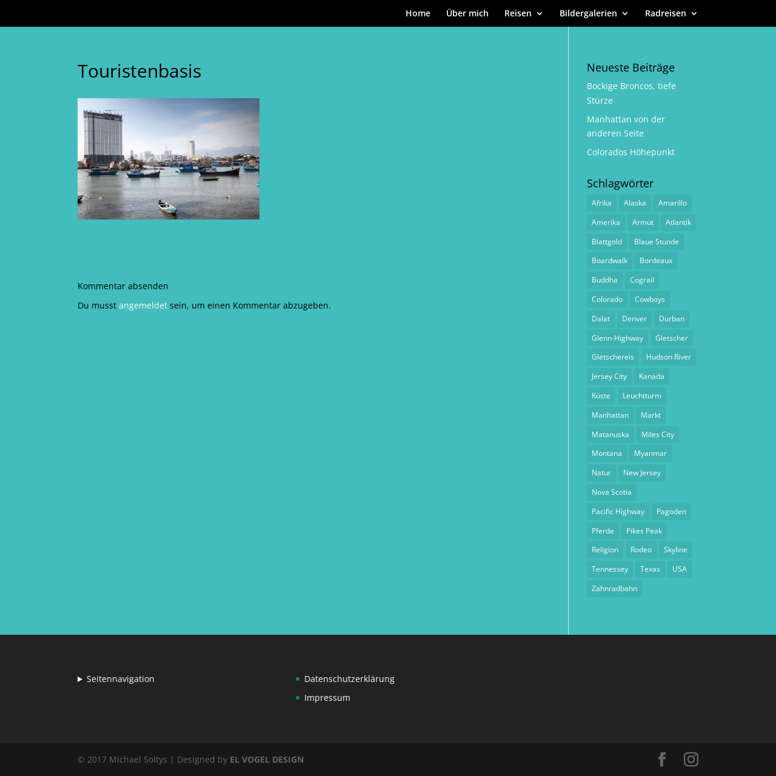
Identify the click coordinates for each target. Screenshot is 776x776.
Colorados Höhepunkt (631, 152)
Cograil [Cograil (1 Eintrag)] (642, 280)
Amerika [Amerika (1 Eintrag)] (606, 222)
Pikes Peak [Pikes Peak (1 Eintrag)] (644, 531)
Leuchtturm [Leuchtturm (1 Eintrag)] (642, 395)
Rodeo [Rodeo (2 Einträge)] (641, 549)
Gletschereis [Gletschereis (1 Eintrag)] (613, 357)
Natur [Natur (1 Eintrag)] (601, 472)
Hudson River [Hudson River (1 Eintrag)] (668, 357)
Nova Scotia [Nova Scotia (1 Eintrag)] (612, 492)
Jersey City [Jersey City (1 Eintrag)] (609, 376)
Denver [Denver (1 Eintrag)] (634, 318)
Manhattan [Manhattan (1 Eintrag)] (610, 415)
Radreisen (665, 14)
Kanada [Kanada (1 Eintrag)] (651, 376)
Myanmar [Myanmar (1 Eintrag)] (650, 453)
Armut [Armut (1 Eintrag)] (643, 222)
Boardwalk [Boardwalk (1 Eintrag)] (609, 260)
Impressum (327, 697)
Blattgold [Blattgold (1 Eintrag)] (607, 241)
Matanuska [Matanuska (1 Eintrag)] (610, 434)
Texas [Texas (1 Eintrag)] (650, 569)
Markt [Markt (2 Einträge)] (651, 415)
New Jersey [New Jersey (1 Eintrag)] (642, 472)
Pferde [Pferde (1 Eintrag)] (603, 531)
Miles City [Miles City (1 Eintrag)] (657, 434)
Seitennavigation (121, 678)
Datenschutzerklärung (349, 678)
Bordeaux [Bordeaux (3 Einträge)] (656, 260)
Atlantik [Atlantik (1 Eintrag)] (678, 222)
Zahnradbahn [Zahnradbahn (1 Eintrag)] (614, 588)
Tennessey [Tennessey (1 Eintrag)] (610, 569)
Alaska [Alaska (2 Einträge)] (635, 203)
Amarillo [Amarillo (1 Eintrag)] (672, 203)
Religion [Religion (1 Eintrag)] (605, 549)
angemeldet (143, 305)
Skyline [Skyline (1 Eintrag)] (675, 549)
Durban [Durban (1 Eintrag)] (671, 318)
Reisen (518, 14)
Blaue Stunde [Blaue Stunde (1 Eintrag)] (656, 241)
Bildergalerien (588, 14)
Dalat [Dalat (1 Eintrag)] (601, 318)
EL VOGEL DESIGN (267, 759)
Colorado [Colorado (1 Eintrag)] (607, 299)
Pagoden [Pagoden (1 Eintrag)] (671, 511)
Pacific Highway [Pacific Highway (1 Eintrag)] (618, 511)
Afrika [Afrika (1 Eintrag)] (602, 203)
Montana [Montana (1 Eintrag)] (607, 453)
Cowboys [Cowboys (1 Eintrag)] (650, 299)
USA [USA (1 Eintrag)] (679, 569)
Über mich (467, 14)
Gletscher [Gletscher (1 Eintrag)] (671, 338)
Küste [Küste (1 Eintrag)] (601, 395)
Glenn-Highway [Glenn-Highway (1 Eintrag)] (617, 338)
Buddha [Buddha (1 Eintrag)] (605, 280)
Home (418, 14)
